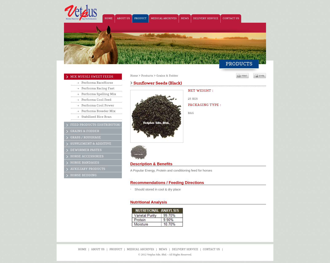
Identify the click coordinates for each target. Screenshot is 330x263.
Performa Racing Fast (97, 88)
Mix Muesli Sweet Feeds (91, 76)
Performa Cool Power (97, 105)
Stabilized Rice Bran (96, 117)
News (163, 249)
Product (115, 249)
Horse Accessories (87, 156)
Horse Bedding (83, 175)
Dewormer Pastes (86, 150)
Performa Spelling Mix (98, 94)
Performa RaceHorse (97, 83)
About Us (98, 249)
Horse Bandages (84, 162)
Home (134, 75)
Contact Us (211, 249)
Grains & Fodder (84, 131)
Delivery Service (185, 249)
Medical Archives (140, 249)
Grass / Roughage (85, 137)
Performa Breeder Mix (98, 111)
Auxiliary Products (87, 169)
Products (147, 75)
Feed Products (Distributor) (95, 125)
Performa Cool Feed (96, 100)
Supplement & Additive (90, 143)
